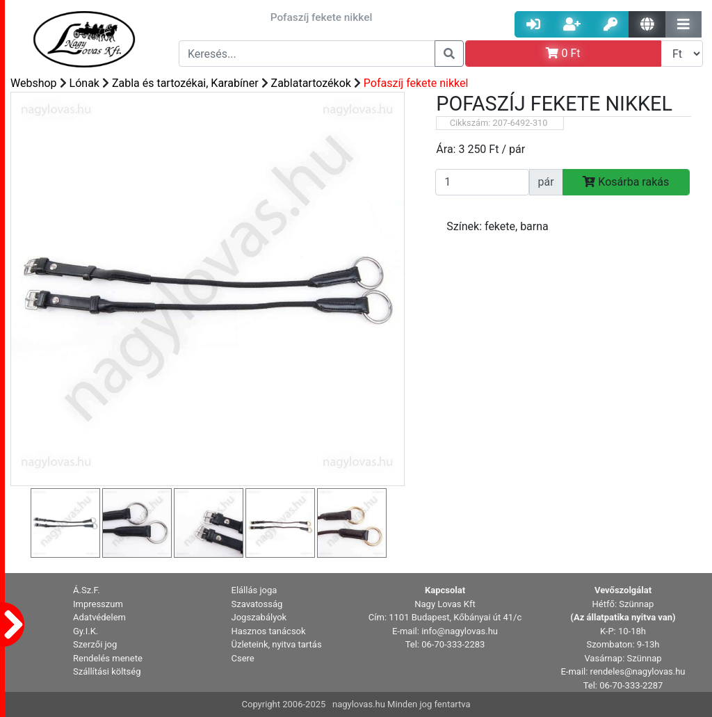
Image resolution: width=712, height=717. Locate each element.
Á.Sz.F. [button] (86, 590)
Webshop (33, 83)
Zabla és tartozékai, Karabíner (185, 83)
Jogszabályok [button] (259, 617)
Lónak (84, 83)
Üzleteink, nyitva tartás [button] (277, 644)
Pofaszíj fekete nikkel (416, 83)
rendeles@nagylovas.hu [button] (638, 671)
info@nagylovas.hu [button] (459, 631)
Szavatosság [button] (257, 604)
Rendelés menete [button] (108, 658)
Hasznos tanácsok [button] (269, 631)
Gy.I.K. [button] (85, 631)
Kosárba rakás (626, 181)
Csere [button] (243, 658)
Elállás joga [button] (254, 590)
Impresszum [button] (98, 604)
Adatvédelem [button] (99, 617)
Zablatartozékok (311, 83)
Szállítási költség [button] (107, 671)
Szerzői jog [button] (95, 644)
